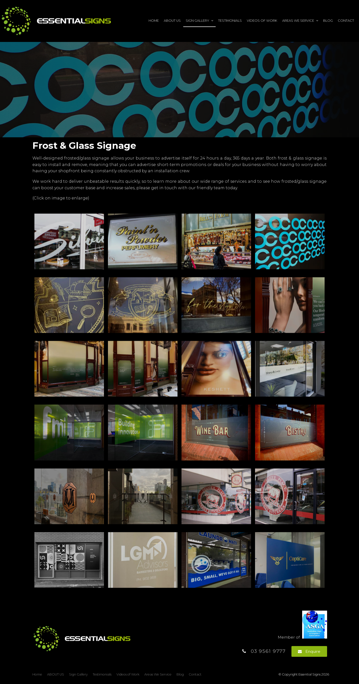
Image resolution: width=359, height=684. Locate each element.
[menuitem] (37, 674)
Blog (328, 20)
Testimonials (230, 20)
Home (154, 20)
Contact (346, 20)
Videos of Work (262, 20)
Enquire (312, 651)
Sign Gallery (197, 20)
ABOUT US (172, 20)
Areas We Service (298, 20)
